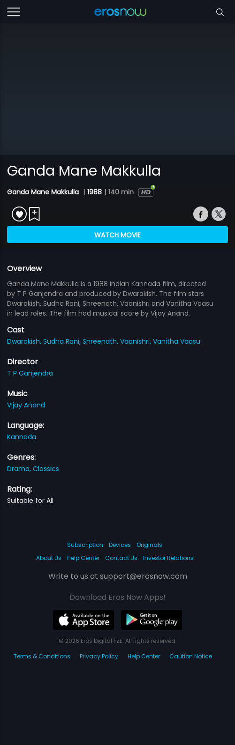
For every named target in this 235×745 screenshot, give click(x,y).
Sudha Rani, (63, 341)
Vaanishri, (136, 341)
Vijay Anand (26, 405)
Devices (120, 545)
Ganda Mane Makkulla (44, 192)
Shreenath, (101, 341)
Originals (149, 545)
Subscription (85, 545)
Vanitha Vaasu (176, 341)
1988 (94, 192)
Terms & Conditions (42, 656)
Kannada (21, 437)
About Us (48, 558)
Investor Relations (168, 558)
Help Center (83, 558)
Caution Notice (190, 656)
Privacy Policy (99, 656)
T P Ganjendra (30, 373)
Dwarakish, (25, 341)
